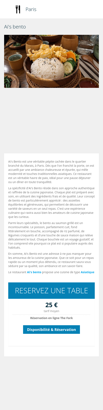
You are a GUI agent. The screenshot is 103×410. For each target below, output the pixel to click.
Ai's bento (34, 272)
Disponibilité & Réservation (51, 329)
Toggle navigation (7, 9)
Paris (31, 9)
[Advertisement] (52, 121)
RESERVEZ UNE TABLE (51, 290)
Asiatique (87, 272)
